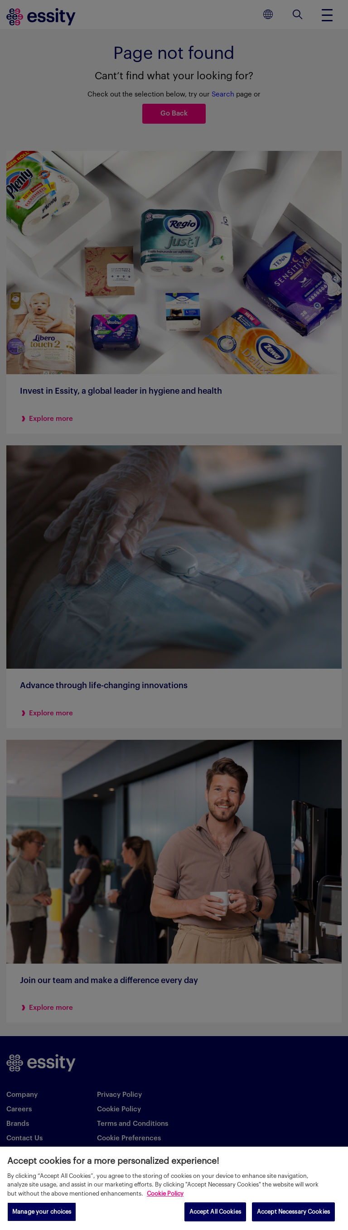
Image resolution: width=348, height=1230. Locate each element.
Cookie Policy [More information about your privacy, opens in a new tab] (165, 1193)
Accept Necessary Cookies (293, 1212)
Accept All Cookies (215, 1212)
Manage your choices (41, 1212)
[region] (174, 1188)
